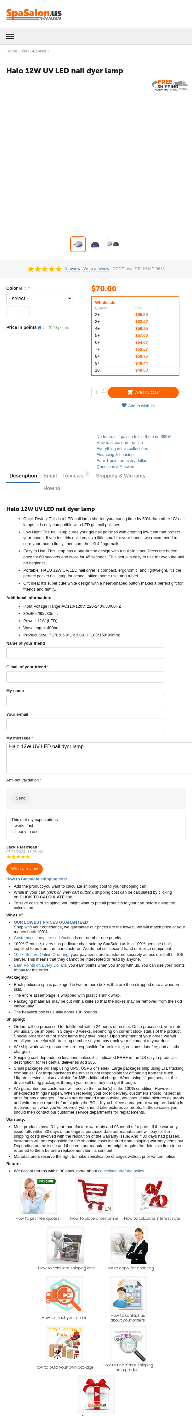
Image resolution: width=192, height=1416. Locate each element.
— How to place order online (117, 442)
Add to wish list (138, 405)
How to (51, 488)
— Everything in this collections (119, 448)
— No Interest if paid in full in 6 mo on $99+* (131, 436)
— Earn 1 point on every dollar (119, 460)
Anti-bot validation (22, 780)
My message (18, 738)
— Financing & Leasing (112, 454)
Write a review (96, 268)
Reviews (76, 474)
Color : (16, 288)
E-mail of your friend (26, 667)
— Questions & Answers (113, 466)
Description (23, 475)
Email (50, 475)
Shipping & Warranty (121, 475)
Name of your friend (25, 643)
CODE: (118, 268)
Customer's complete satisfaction (44, 937)
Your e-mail (17, 714)
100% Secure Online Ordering (41, 954)
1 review (72, 268)
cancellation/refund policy (121, 1171)
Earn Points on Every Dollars (40, 965)
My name (15, 690)
